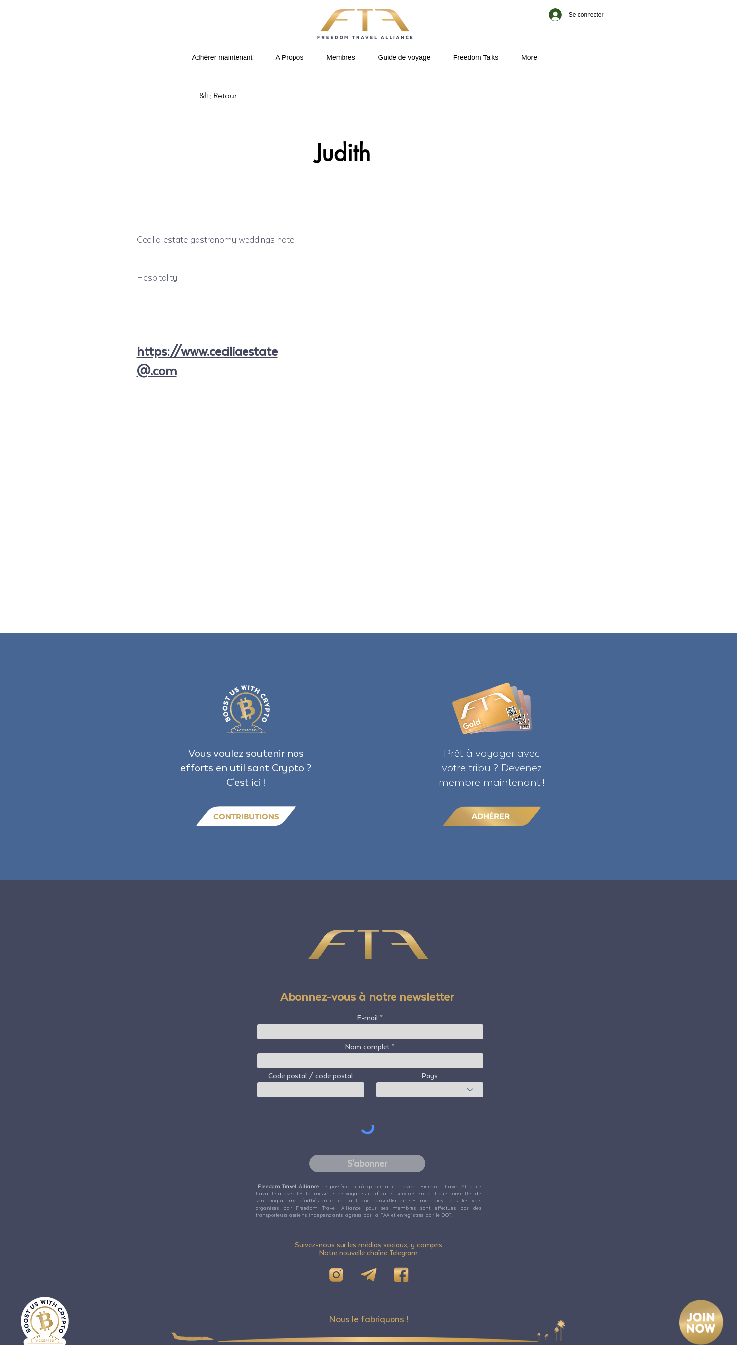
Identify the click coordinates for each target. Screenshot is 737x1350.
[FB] (401, 1275)
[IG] (336, 1275)
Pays (430, 1076)
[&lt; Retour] (232, 96)
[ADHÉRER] (492, 816)
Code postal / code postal (310, 1076)
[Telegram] (369, 1275)
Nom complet (367, 1047)
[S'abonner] (367, 1163)
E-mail (367, 1018)
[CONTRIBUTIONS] (246, 816)
